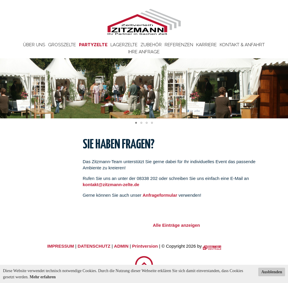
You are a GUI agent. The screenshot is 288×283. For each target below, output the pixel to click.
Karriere (206, 44)
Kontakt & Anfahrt (242, 44)
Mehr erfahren (43, 277)
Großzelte (62, 44)
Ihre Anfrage (144, 51)
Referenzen (179, 44)
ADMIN (121, 246)
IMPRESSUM (60, 246)
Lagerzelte (124, 44)
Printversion (145, 246)
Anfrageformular (160, 195)
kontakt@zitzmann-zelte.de (111, 184)
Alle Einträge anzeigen (176, 225)
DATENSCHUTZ (93, 246)
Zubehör (151, 44)
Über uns (34, 44)
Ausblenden (271, 272)
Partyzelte (93, 44)
